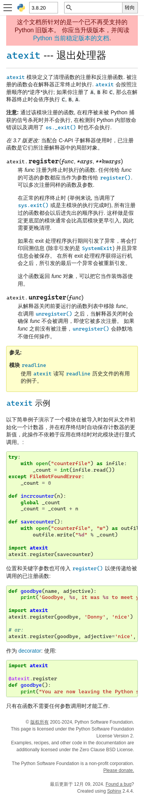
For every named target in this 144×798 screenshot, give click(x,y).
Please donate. (118, 770)
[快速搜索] (97, 7)
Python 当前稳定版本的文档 (71, 38)
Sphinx (114, 791)
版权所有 (39, 722)
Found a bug (118, 784)
